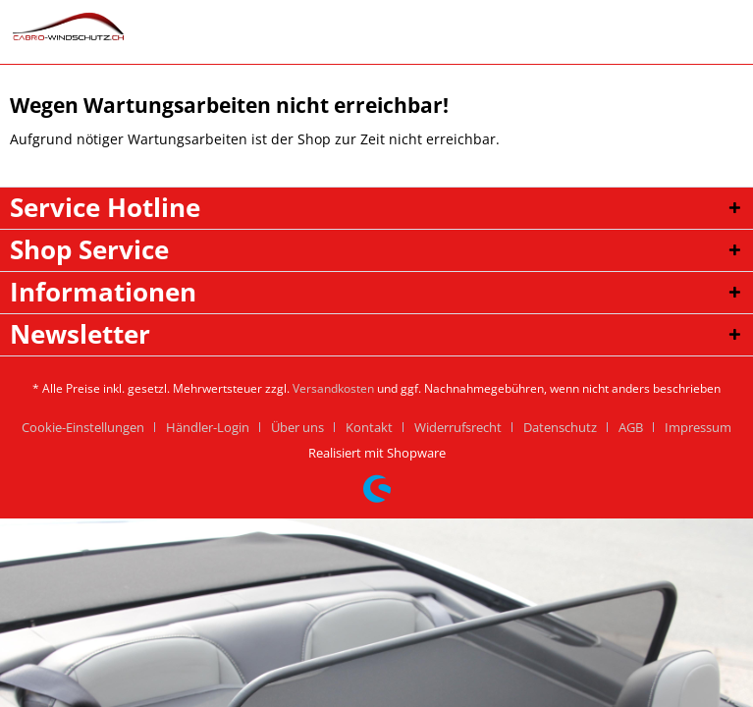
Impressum (698, 427)
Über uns (297, 427)
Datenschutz (560, 427)
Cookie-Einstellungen (83, 427)
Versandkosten (333, 388)
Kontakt (369, 427)
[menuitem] (90, 427)
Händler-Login (207, 427)
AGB (631, 427)
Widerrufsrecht (458, 427)
